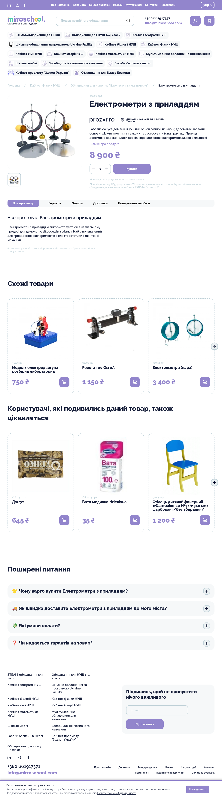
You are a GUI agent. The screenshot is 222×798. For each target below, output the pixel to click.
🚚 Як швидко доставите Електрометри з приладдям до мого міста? (111, 608)
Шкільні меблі (22, 63)
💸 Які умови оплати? (111, 625)
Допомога (79, 4)
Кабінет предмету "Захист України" (38, 73)
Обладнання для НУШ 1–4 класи (92, 35)
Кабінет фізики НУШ (159, 44)
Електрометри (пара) (172, 367)
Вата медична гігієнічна (104, 502)
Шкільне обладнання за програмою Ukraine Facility (50, 44)
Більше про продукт (104, 144)
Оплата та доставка (203, 772)
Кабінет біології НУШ (116, 44)
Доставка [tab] (100, 203)
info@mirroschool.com (163, 23)
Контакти (151, 4)
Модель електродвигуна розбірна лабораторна (35, 369)
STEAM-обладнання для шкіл (34, 35)
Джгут (18, 502)
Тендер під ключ (99, 4)
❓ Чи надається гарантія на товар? (111, 643)
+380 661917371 (157, 18)
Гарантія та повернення (170, 772)
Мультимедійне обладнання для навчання (174, 54)
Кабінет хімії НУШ (25, 54)
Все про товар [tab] (23, 203)
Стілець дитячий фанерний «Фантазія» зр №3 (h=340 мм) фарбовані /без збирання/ (180, 506)
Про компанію (60, 4)
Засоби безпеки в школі (129, 63)
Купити (131, 169)
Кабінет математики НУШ (111, 54)
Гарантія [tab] (54, 203)
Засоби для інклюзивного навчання (72, 63)
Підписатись (144, 724)
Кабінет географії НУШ (145, 35)
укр (207, 5)
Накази (118, 4)
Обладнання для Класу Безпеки (102, 73)
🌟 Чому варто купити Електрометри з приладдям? (111, 591)
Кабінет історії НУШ (65, 54)
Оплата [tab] (77, 203)
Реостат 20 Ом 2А (98, 367)
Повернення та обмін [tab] (134, 203)
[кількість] (100, 169)
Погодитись (197, 789)
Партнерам (168, 4)
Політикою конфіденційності (116, 793)
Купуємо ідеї (134, 4)
